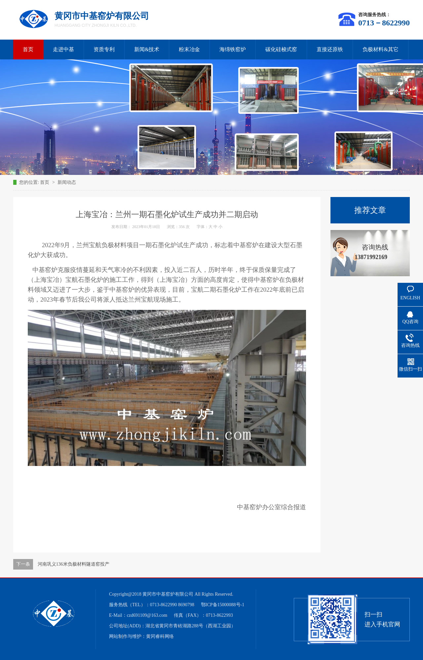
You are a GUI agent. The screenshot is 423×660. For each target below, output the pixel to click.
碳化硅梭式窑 (281, 49)
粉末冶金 (189, 49)
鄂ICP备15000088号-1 (222, 604)
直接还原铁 (330, 49)
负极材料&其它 (380, 49)
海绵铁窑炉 (232, 49)
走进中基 (63, 49)
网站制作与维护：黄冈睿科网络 (141, 636)
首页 (28, 49)
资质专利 (104, 49)
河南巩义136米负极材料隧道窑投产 (73, 564)
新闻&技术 (146, 49)
